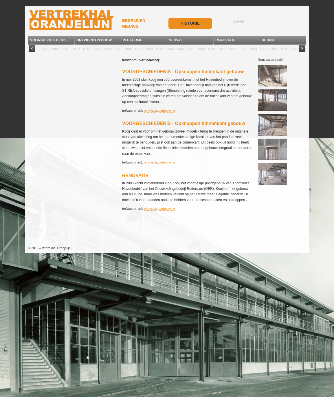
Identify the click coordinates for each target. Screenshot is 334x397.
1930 (118, 49)
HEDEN (268, 40)
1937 (138, 49)
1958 (253, 49)
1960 (263, 49)
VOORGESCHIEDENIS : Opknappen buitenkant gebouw (183, 71)
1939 (159, 49)
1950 (222, 49)
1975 (284, 49)
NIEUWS (130, 26)
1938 (149, 49)
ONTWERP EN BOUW (94, 40)
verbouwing (167, 110)
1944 (170, 49)
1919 (97, 49)
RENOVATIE (225, 40)
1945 (180, 49)
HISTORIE (190, 23)
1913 (65, 49)
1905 (55, 49)
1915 (76, 49)
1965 (274, 49)
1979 (295, 49)
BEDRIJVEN (133, 20)
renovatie (150, 110)
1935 (128, 49)
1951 (232, 49)
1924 (107, 49)
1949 (211, 49)
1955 (243, 49)
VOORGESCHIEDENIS (48, 40)
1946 (190, 49)
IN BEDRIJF (132, 40)
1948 (201, 49)
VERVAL (176, 40)
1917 (86, 49)
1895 (45, 49)
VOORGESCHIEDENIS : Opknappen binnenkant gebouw (183, 123)
